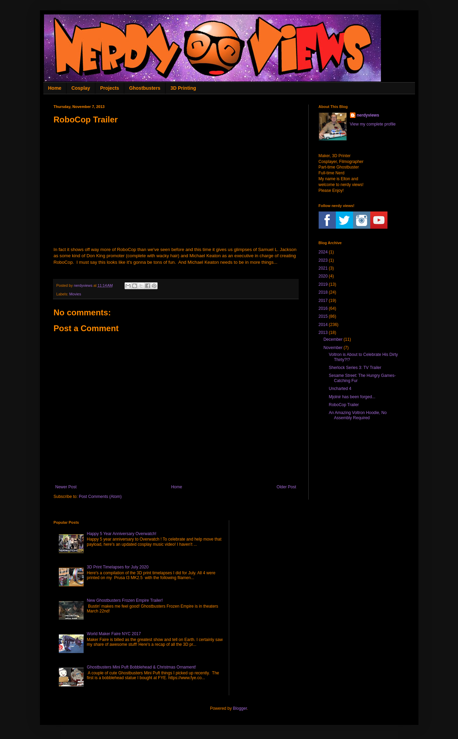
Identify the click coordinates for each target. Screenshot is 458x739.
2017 (323, 300)
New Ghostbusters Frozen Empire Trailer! (125, 600)
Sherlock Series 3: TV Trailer (355, 367)
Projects (109, 88)
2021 (323, 268)
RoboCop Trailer (344, 404)
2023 (323, 260)
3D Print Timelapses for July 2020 (117, 567)
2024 (323, 252)
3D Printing (183, 88)
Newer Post (66, 487)
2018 (323, 292)
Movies (75, 294)
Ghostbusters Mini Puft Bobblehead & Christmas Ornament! (141, 667)
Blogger (240, 708)
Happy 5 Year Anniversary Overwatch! (121, 533)
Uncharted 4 (340, 388)
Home (55, 88)
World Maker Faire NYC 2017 (114, 633)
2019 (323, 284)
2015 (323, 316)
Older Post (286, 487)
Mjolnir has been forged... (352, 396)
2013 (323, 332)
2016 (323, 308)
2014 (323, 324)
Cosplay (80, 88)
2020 (323, 276)
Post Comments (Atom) (100, 496)
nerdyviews (368, 115)
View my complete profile (373, 124)
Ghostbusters (144, 88)
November (332, 347)
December (332, 339)
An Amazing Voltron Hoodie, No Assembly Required (357, 415)
